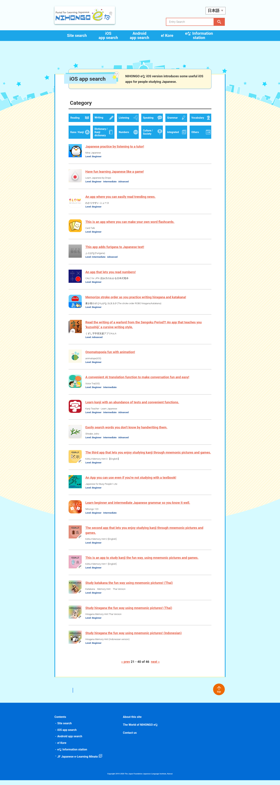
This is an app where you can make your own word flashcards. (130, 222)
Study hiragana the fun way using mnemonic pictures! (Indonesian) (134, 638)
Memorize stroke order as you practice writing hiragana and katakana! (136, 297)
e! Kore (167, 35)
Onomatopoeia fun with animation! (111, 352)
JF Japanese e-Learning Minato (78, 761)
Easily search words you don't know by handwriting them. (127, 427)
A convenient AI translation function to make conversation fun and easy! (138, 377)
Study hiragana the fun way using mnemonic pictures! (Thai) (129, 612)
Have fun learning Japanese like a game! (115, 171)
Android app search (139, 35)
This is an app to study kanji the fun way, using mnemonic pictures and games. (142, 562)
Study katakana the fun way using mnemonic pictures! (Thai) (129, 587)
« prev (125, 666)
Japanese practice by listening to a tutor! (115, 146)
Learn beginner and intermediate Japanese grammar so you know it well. (138, 507)
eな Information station (199, 35)
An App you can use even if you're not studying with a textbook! (131, 482)
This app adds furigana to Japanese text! (115, 247)
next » (155, 666)
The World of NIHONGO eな (140, 729)
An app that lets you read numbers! (111, 272)
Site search (77, 35)
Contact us (130, 737)
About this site (132, 721)
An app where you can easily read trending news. (121, 197)
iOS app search (108, 35)
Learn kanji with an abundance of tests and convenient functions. (133, 402)
